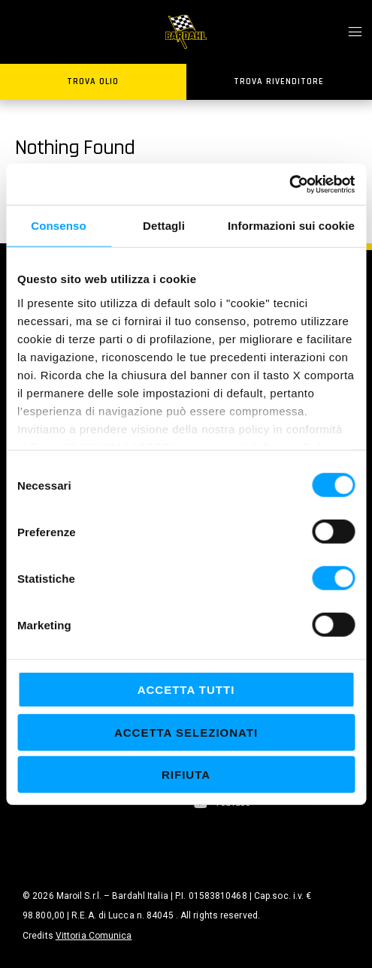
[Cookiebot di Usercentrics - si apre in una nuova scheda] (289, 184)
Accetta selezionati (186, 731)
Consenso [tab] (58, 225)
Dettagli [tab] (164, 225)
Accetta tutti (186, 689)
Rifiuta (186, 774)
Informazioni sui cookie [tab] (291, 225)
